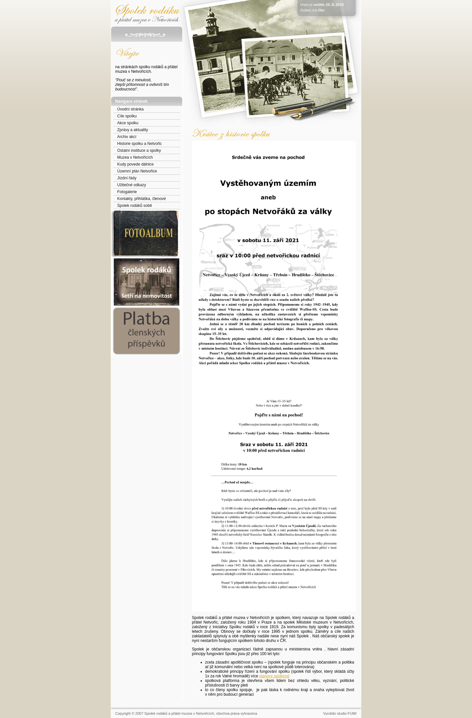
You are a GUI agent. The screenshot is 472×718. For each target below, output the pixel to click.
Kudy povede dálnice (135, 164)
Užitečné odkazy (131, 185)
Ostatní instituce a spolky (139, 150)
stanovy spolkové (274, 676)
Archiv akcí (127, 136)
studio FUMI (346, 713)
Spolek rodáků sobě (134, 205)
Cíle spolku (127, 116)
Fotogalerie (127, 191)
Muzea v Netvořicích (135, 157)
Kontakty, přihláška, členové (141, 198)
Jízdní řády (127, 178)
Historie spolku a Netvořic (139, 143)
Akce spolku (128, 123)
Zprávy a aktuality (132, 130)
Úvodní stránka (130, 109)
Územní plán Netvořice (137, 171)
